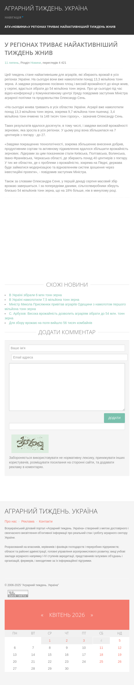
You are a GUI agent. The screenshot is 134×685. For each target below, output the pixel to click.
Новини (19, 27)
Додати (114, 418)
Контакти (46, 521)
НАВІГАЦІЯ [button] (14, 17)
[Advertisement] (69, 244)
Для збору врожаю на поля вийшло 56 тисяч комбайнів (50, 323)
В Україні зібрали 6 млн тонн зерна (35, 295)
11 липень (12, 62)
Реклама (27, 521)
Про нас (11, 521)
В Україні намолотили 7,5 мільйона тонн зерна (44, 299)
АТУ (7, 27)
